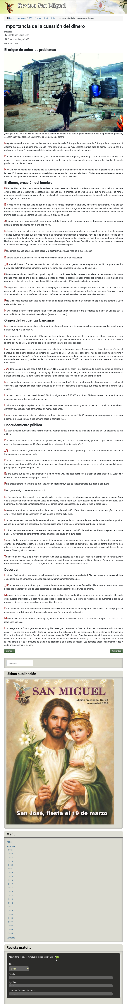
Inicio (9, 842)
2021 (10, 869)
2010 (10, 910)
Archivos (10, 846)
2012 (10, 903)
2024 (10, 857)
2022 (10, 865)
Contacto (10, 937)
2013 (10, 899)
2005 (10, 929)
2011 (10, 907)
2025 (10, 854)
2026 (10, 850)
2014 (10, 895)
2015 (10, 891)
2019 (10, 876)
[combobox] (19, 663)
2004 (10, 933)
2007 (10, 922)
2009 (10, 914)
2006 (10, 926)
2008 (10, 918)
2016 (10, 888)
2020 (10, 872)
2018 (10, 880)
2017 (10, 884)
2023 (10, 861)
